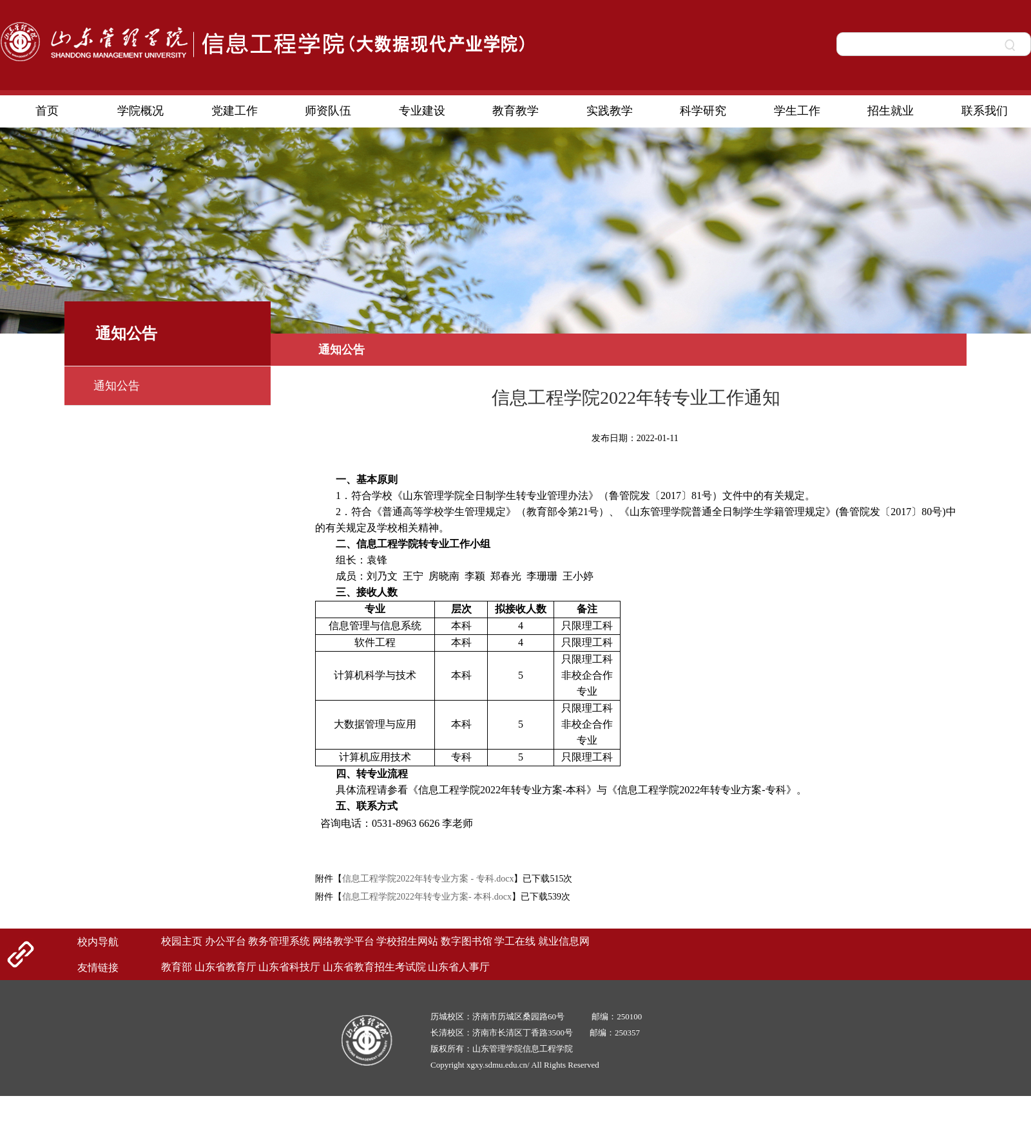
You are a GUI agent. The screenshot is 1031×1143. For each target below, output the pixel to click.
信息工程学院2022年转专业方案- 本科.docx (427, 897)
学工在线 (514, 941)
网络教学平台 (343, 941)
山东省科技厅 (289, 966)
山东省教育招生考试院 (374, 966)
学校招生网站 (407, 941)
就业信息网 (564, 941)
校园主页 (181, 941)
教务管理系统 (279, 941)
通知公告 (116, 385)
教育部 (176, 966)
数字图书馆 (466, 941)
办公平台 (225, 941)
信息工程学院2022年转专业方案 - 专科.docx (428, 878)
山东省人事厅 (459, 966)
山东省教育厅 (225, 966)
